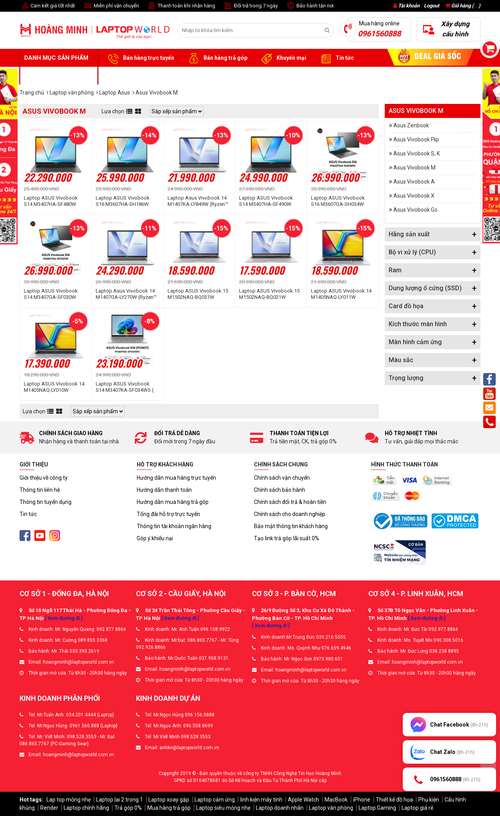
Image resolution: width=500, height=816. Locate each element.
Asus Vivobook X (413, 196)
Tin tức (336, 58)
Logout (431, 6)
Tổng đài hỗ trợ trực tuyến (168, 514)
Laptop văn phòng (331, 808)
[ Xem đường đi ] (63, 618)
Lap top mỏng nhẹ (68, 799)
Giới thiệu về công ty (44, 478)
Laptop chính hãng (86, 808)
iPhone (361, 799)
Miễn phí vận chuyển (111, 6)
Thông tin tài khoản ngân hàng (174, 526)
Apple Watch (303, 799)
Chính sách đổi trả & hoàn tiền (290, 502)
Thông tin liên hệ (40, 490)
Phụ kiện (428, 799)
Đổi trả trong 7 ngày (250, 6)
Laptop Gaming (377, 808)
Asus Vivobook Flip (416, 139)
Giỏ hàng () (462, 6)
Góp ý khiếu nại (155, 538)
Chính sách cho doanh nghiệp (289, 514)
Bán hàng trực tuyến (139, 58)
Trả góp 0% (128, 808)
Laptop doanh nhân (280, 808)
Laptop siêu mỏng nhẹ (223, 808)
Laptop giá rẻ (417, 808)
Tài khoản (409, 6)
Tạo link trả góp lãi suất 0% (286, 538)
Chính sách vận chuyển (282, 478)
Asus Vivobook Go (415, 210)
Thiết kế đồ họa (394, 799)
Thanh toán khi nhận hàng (181, 6)
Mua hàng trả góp (169, 808)
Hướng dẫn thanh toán (164, 490)
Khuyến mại (282, 58)
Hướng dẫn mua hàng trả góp (173, 502)
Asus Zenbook (411, 125)
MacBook (336, 799)
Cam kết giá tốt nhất (47, 6)
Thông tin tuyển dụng (45, 502)
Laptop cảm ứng (215, 799)
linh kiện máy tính (261, 799)
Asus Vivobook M (414, 167)
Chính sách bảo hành (279, 490)
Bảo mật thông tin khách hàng (291, 526)
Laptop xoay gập (168, 799)
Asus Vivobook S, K (416, 153)
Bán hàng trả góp (216, 58)
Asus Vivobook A (414, 182)
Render (49, 808)
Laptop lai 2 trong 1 (119, 799)
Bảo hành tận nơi (310, 6)
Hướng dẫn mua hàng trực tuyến (176, 478)
